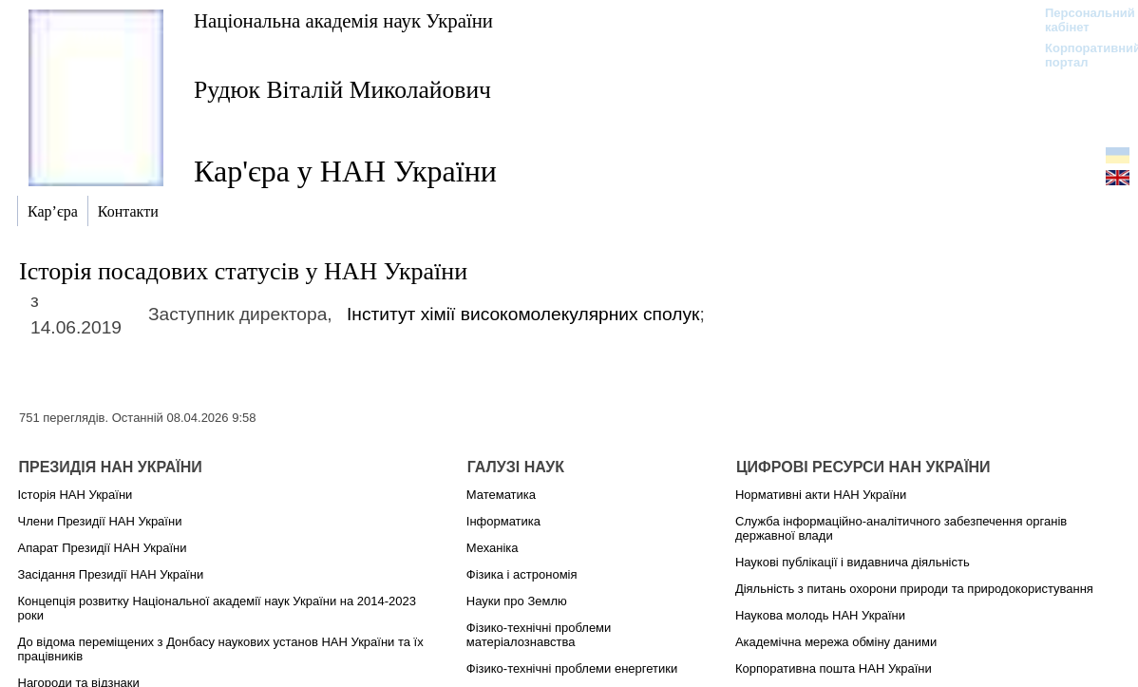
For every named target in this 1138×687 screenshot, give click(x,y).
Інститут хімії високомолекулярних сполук (523, 314)
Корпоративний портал (1080, 55)
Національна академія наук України (343, 20)
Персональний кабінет (1080, 20)
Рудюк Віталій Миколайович (342, 90)
